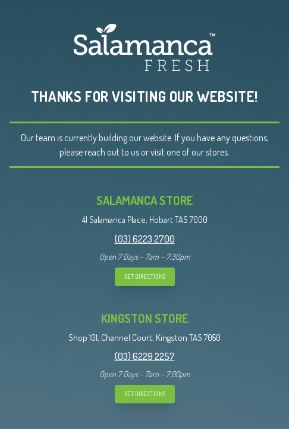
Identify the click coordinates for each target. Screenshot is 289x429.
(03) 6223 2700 (145, 239)
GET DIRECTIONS (144, 276)
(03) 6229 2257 (145, 356)
